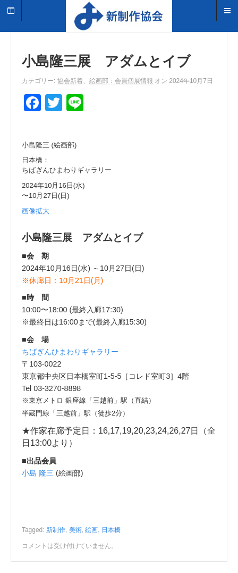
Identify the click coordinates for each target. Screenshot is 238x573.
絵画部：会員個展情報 (121, 81)
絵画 (91, 530)
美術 (75, 530)
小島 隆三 (38, 473)
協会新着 (70, 81)
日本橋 (111, 530)
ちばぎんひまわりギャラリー (70, 351)
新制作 (55, 530)
